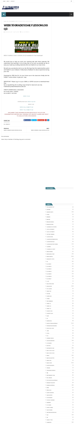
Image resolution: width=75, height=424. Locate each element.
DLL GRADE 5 (54, 105)
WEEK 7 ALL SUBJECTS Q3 (25, 112)
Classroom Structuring (57, 75)
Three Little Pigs (54, 385)
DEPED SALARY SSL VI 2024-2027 (64, 311)
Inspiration (54, 152)
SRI (53, 248)
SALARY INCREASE (55, 224)
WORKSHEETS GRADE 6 (56, 285)
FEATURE (54, 125)
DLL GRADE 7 (54, 110)
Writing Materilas (56, 293)
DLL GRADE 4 (54, 102)
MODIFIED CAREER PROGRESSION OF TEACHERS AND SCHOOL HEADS (41, 376)
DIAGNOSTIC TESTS (56, 90)
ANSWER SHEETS (55, 43)
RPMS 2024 (54, 221)
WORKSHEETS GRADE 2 (56, 276)
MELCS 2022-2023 (56, 182)
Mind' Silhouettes (56, 189)
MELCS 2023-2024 (56, 184)
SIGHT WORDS (55, 241)
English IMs (54, 117)
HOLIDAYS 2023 (55, 144)
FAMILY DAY (54, 122)
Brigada (54, 50)
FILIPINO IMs (54, 127)
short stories (55, 238)
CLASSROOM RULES (56, 73)
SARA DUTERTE (55, 226)
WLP (53, 268)
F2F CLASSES (54, 120)
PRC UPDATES (55, 209)
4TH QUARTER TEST (56, 38)
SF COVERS (54, 236)
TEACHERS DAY (55, 258)
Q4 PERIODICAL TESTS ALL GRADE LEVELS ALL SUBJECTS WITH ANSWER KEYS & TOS (41, 367)
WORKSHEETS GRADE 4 (56, 281)
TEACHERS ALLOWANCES (57, 256)
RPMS (53, 219)
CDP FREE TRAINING (56, 65)
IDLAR (53, 147)
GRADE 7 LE (54, 140)
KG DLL (53, 164)
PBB (53, 204)
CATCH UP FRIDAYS (56, 60)
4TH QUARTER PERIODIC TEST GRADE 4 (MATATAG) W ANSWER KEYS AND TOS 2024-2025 (40, 341)
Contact (13, 1)
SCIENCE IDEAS (54, 373)
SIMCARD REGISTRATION (57, 243)
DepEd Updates (55, 88)
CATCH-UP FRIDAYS (56, 63)
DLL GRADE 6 (12, 21)
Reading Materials (56, 216)
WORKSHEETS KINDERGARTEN (58, 288)
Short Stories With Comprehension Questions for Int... (59, 356)
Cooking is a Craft (56, 80)
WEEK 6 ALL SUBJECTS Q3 (25, 109)
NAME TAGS (54, 191)
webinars (54, 263)
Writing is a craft (56, 290)
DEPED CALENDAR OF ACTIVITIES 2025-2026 (40, 410)
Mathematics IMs (56, 179)
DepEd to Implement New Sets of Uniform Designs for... (61, 362)
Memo (53, 187)
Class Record (55, 68)
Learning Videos (55, 169)
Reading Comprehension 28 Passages (60, 354)
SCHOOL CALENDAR (56, 231)
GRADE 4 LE (54, 137)
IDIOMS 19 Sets (54, 374)
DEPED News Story (56, 85)
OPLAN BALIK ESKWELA (56, 201)
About (8, 1)
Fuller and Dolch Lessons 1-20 (57, 349)
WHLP (53, 266)
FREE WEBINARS (55, 132)
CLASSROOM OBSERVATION (57, 70)
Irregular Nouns (54, 347)
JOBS (53, 162)
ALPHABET (54, 41)
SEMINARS (54, 234)
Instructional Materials (57, 154)
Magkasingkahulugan (55, 364)
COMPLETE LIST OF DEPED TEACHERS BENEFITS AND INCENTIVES (64, 301)
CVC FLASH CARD (54, 340)
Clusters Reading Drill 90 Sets (57, 366)
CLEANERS (54, 78)
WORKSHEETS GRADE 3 (56, 278)
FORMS (53, 130)
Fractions (52, 344)
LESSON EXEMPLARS (56, 172)
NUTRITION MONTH (56, 196)
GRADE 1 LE (54, 135)
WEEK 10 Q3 (25, 98)
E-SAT (53, 112)
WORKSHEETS (55, 271)
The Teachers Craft (56, 320)
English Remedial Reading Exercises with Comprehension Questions (60, 380)
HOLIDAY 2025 (55, 142)
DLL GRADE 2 (54, 97)
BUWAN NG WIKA (55, 55)
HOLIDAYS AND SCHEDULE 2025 (40, 402)
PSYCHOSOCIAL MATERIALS (57, 211)
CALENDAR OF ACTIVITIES (57, 58)
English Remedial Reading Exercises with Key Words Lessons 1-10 (61, 377)
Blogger (65, 392)
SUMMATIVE (54, 253)
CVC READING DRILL (55, 368)
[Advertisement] (25, 176)
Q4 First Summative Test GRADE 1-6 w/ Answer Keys (64, 306)
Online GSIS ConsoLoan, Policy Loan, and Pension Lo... (60, 370)
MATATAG (54, 177)
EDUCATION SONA (55, 115)
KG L (53, 167)
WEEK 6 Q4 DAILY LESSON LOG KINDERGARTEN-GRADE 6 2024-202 (40, 385)
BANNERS (54, 48)
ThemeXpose (10, 422)
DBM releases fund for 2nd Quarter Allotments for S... (59, 383)
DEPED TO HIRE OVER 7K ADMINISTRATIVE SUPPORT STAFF (41, 350)
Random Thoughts (56, 214)
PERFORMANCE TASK (56, 206)
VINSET (53, 261)
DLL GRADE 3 (54, 100)
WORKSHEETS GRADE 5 (56, 283)
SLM (53, 246)
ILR (52, 149)
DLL (8, 21)
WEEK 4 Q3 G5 (30, 103)
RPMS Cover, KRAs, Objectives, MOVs (59, 387)
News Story (54, 194)
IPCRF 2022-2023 (55, 159)
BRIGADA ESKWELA (55, 53)
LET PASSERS (54, 174)
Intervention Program (57, 157)
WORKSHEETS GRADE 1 (56, 273)
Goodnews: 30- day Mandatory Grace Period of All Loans (61, 359)
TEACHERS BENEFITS (37, 358)
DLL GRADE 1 (54, 95)
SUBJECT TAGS (55, 251)
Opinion (54, 199)
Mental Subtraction (55, 346)
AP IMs (53, 45)
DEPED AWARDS (55, 83)
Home (4, 1)
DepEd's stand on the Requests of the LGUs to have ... (61, 351)
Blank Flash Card (54, 342)
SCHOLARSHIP (55, 229)
